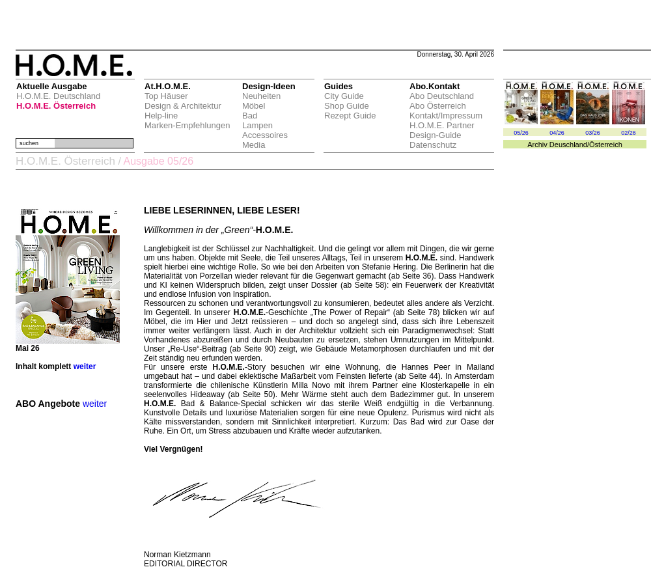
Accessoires (265, 135)
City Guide (344, 96)
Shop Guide (346, 106)
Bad (249, 115)
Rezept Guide (350, 115)
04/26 (556, 133)
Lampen (257, 125)
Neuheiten (261, 96)
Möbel (253, 106)
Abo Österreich (437, 106)
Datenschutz (432, 145)
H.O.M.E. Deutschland (58, 96)
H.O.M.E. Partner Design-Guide (442, 130)
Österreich (605, 144)
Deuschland (568, 144)
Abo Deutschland (441, 96)
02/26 (628, 133)
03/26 (592, 133)
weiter (85, 366)
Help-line (161, 115)
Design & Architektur (183, 106)
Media (253, 145)
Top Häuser (166, 96)
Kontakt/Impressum (445, 115)
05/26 (521, 133)
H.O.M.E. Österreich (56, 106)
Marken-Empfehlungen (187, 125)
